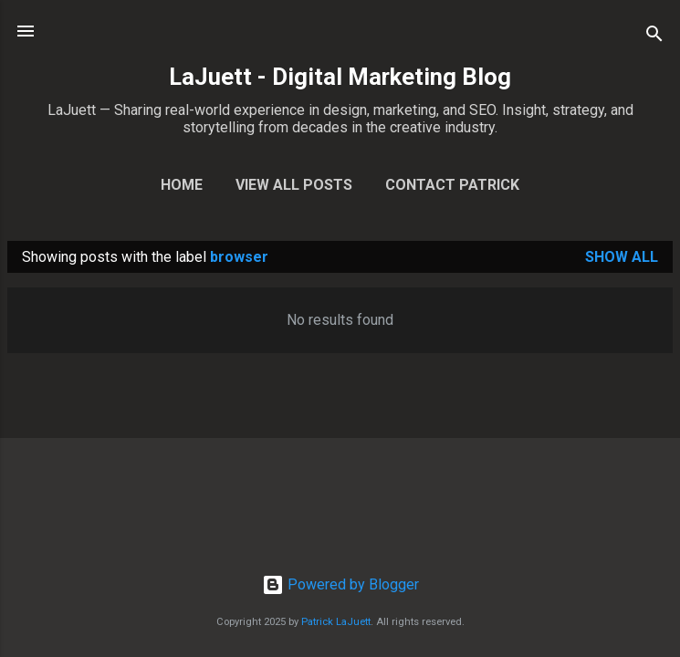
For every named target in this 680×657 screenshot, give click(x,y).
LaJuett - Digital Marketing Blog (340, 76)
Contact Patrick (452, 184)
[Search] (654, 37)
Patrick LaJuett (336, 622)
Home (182, 184)
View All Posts (293, 184)
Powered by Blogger (340, 584)
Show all (621, 257)
